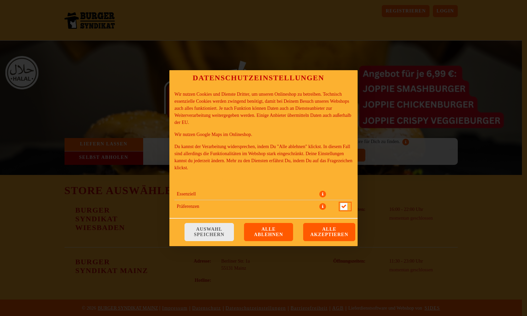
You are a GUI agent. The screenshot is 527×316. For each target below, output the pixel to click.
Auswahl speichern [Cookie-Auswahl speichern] (209, 232)
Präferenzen (188, 206)
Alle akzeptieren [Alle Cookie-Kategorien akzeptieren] (329, 232)
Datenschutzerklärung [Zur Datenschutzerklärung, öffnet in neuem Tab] (195, 179)
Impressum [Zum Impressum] (231, 179)
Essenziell (186, 193)
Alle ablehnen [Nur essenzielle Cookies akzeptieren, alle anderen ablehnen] (268, 232)
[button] (322, 194)
